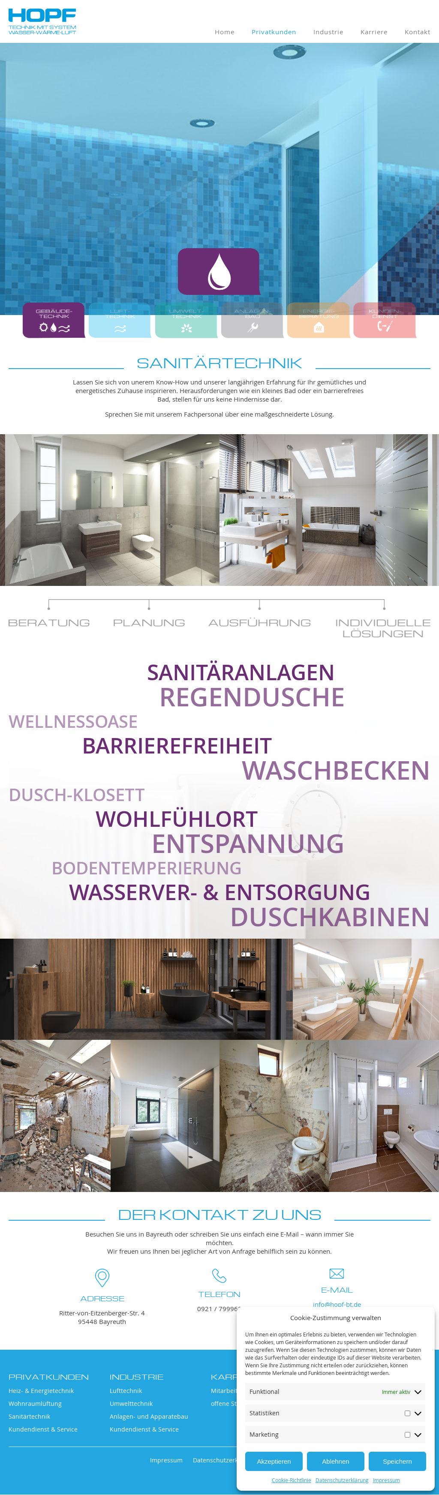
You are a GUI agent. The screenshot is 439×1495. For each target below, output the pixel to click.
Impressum (386, 1480)
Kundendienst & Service (43, 1430)
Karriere (374, 31)
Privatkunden (274, 31)
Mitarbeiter (227, 1391)
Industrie (328, 31)
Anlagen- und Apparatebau (149, 1417)
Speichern (397, 1461)
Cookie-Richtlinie (291, 1480)
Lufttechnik (126, 1391)
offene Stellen (231, 1404)
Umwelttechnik (131, 1404)
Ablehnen (335, 1461)
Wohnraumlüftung (35, 1404)
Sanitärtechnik (29, 1417)
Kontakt (417, 31)
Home (225, 31)
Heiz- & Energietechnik (41, 1391)
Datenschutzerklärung (342, 1480)
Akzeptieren (274, 1461)
